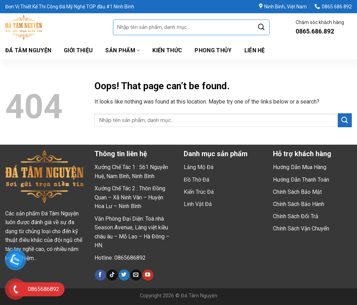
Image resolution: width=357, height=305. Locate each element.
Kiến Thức (167, 50)
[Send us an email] (135, 275)
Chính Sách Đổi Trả (295, 216)
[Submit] (261, 27)
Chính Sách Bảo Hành (298, 204)
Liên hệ (254, 50)
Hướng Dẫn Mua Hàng (299, 167)
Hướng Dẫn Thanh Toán (301, 179)
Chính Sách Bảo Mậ (296, 192)
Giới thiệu (78, 50)
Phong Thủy (213, 50)
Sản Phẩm (122, 50)
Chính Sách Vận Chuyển (301, 228)
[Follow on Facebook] (100, 275)
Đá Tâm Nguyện (28, 50)
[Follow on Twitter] (124, 275)
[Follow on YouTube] (147, 275)
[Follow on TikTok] (112, 275)
